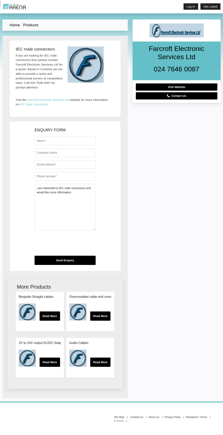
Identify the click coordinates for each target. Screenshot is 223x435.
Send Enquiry (65, 260)
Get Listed (210, 6)
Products (30, 25)
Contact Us (176, 95)
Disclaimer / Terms (196, 417)
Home (15, 25)
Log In (191, 6)
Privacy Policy (172, 417)
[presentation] (65, 244)
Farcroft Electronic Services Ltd (48, 99)
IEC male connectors (34, 104)
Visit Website (176, 87)
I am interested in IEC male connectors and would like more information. (65, 207)
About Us (153, 417)
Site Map (119, 417)
